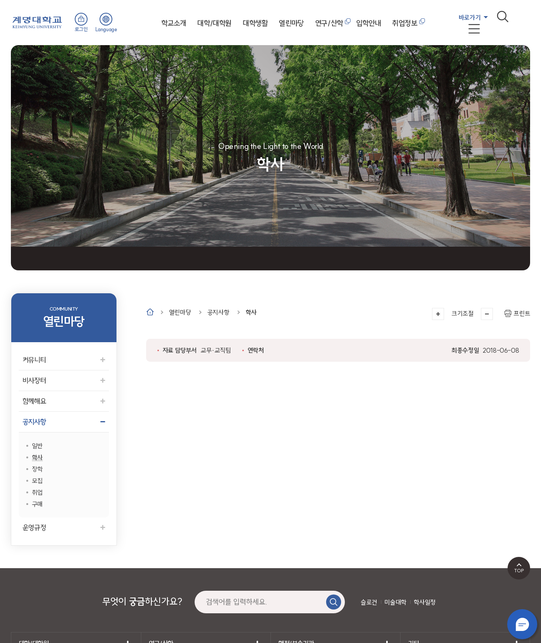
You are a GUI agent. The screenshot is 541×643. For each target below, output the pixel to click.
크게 (438, 314)
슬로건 (369, 602)
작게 (487, 314)
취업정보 (404, 23)
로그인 (81, 29)
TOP (519, 570)
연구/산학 (329, 23)
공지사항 (218, 312)
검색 (503, 17)
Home (150, 312)
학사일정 (424, 602)
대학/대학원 (214, 23)
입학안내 (368, 23)
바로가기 (470, 17)
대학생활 (255, 23)
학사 (251, 312)
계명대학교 (37, 21)
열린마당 (291, 23)
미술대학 (395, 602)
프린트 (522, 313)
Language (106, 29)
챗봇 (522, 624)
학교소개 (173, 23)
